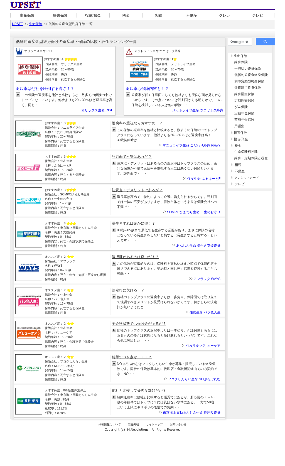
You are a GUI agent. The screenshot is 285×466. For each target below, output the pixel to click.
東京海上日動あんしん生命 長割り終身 (191, 413)
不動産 (191, 15)
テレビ (257, 15)
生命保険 (27, 15)
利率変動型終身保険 (249, 81)
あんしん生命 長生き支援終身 (198, 245)
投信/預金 (93, 15)
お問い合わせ (178, 424)
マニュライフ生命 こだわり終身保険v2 (191, 145)
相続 (158, 15)
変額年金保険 (244, 120)
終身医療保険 (244, 94)
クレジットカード (246, 177)
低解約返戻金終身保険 (251, 75)
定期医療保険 (244, 100)
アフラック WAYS (206, 279)
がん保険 (241, 107)
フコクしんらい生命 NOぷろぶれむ (194, 379)
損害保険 (60, 15)
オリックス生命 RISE (97, 110)
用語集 (239, 126)
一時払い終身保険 (247, 68)
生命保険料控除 (246, 152)
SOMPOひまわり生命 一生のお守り (193, 212)
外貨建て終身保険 (247, 88)
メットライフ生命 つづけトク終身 (197, 110)
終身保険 (241, 62)
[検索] (239, 41)
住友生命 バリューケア (203, 346)
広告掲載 (133, 424)
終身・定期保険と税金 (251, 158)
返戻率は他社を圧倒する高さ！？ (45, 88)
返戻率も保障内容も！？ (147, 88)
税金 (125, 15)
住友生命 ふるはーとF (203, 179)
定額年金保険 (244, 113)
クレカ (224, 15)
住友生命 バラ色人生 (205, 312)
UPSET (17, 24)
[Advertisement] (250, 328)
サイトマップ (154, 424)
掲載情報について (110, 424)
